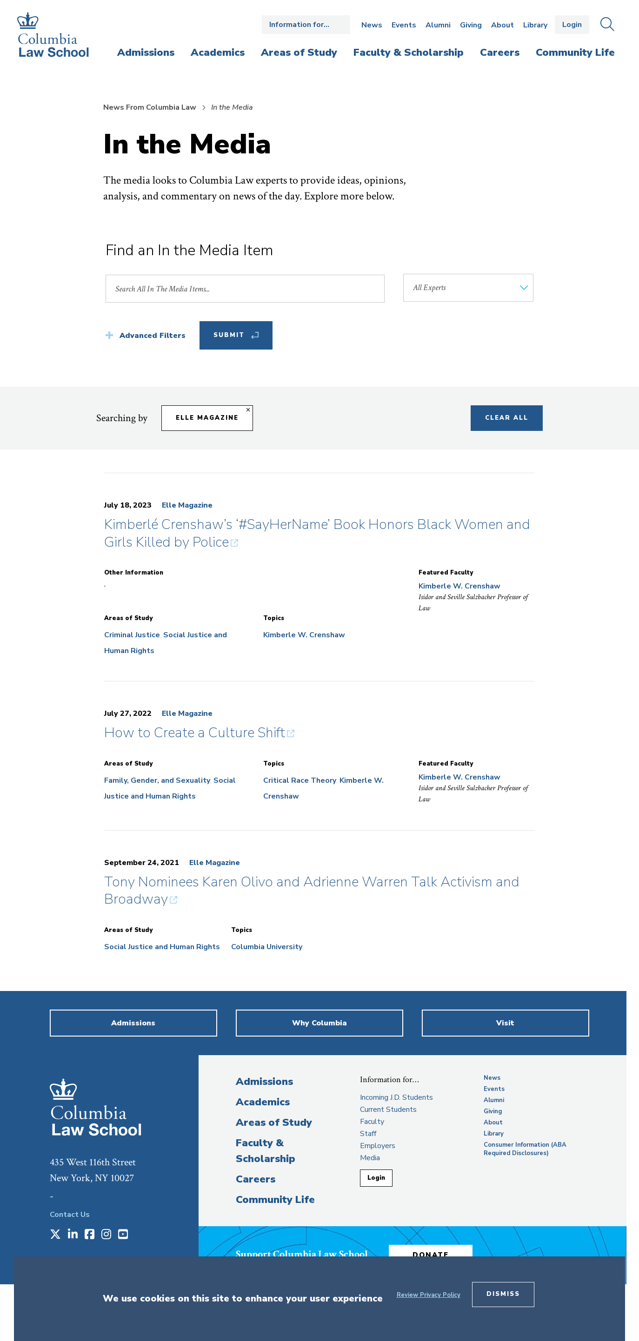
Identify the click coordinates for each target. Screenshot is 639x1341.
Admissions (264, 1082)
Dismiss (503, 1294)
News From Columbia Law (149, 107)
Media (370, 1158)
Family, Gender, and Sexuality (157, 780)
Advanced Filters (153, 335)
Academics (263, 1102)
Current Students (388, 1109)
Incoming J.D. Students (396, 1097)
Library (535, 25)
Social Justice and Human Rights (162, 947)
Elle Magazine (187, 505)
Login (572, 25)
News (371, 25)
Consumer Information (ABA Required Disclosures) (525, 1149)
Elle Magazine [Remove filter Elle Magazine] (207, 418)
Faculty (372, 1121)
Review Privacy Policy (428, 1295)
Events (404, 25)
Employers (377, 1146)
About (502, 25)
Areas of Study (274, 1123)
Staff (368, 1134)
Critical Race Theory (299, 780)
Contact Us (70, 1214)
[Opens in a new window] (55, 1235)
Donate (431, 1255)
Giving (471, 25)
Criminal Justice (132, 635)
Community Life (275, 1200)
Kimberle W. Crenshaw (304, 635)
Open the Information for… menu (306, 24)
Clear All (506, 418)
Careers (255, 1179)
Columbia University (266, 947)
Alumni (438, 25)
